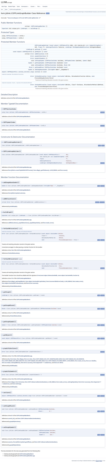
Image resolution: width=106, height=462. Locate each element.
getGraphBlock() (20, 281)
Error (32, 54)
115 (12, 356)
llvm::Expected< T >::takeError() (42, 362)
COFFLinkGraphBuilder (15, 9)
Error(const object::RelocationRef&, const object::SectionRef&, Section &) (58, 275)
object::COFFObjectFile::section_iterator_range (18, 72)
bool (93, 76)
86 (12, 400)
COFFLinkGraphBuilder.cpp (23, 167)
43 (12, 299)
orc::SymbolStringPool (93, 45)
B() (9, 359)
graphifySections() (24, 223)
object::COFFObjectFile (62, 45)
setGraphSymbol (40, 60)
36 (12, 130)
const (52, 45)
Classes (33, 6)
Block (65, 65)
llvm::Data (13, 359)
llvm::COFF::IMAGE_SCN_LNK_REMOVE (73, 359)
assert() (10, 418)
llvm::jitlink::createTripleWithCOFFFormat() (20, 170)
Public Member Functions (71, 11)
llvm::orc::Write (58, 362)
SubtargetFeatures (52, 47)
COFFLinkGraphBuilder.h (22, 98)
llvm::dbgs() (37, 170)
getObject (38, 51)
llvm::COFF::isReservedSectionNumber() (36, 382)
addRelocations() (13, 223)
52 (12, 439)
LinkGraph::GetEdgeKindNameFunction (77, 47)
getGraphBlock (39, 67)
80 (12, 190)
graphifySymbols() (35, 223)
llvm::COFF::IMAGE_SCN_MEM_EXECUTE (13, 361)
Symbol (85, 60)
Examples (45, 6)
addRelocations (40, 54)
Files (39, 6)
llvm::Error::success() (32, 283)
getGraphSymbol (40, 63)
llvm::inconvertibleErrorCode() (55, 281)
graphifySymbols (40, 58)
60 (12, 329)
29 (11, 98)
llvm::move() (63, 170)
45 (12, 342)
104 (12, 250)
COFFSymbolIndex (11, 38)
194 (12, 379)
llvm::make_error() (48, 223)
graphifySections (40, 56)
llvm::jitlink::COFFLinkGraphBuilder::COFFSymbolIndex (22, 125)
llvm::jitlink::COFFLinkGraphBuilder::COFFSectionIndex (23, 112)
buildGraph (34, 28)
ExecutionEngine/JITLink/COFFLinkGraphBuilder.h (24, 18)
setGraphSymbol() (72, 382)
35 (12, 116)
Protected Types (80, 11)
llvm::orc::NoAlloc (91, 361)
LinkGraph (24, 28)
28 (12, 167)
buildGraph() (13, 206)
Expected (4, 28)
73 (12, 220)
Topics (18, 6)
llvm (2, 9)
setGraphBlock (39, 65)
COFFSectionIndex (11, 36)
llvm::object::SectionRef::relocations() (12, 283)
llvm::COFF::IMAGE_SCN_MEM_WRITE (55, 361)
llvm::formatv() (20, 382)
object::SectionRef (58, 76)
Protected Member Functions (91, 11)
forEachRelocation (41, 76)
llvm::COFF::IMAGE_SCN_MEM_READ (35, 361)
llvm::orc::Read (6, 362)
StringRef (52, 69)
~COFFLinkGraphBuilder (38, 26)
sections (37, 72)
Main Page (4, 6)
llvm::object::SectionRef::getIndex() (36, 281)
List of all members (102, 11)
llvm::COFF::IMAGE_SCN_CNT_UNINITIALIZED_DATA (47, 359)
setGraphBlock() (15, 362)
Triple (40, 47)
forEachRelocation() (14, 253)
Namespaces (25, 6)
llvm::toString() (17, 384)
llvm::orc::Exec (28, 359)
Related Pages (11, 6)
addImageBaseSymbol (41, 69)
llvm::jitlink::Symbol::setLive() (16, 193)
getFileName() (45, 170)
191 (12, 278)
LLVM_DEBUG (53, 170)
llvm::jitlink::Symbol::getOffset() (22, 442)
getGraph (37, 49)
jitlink (6, 9)
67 (12, 415)
